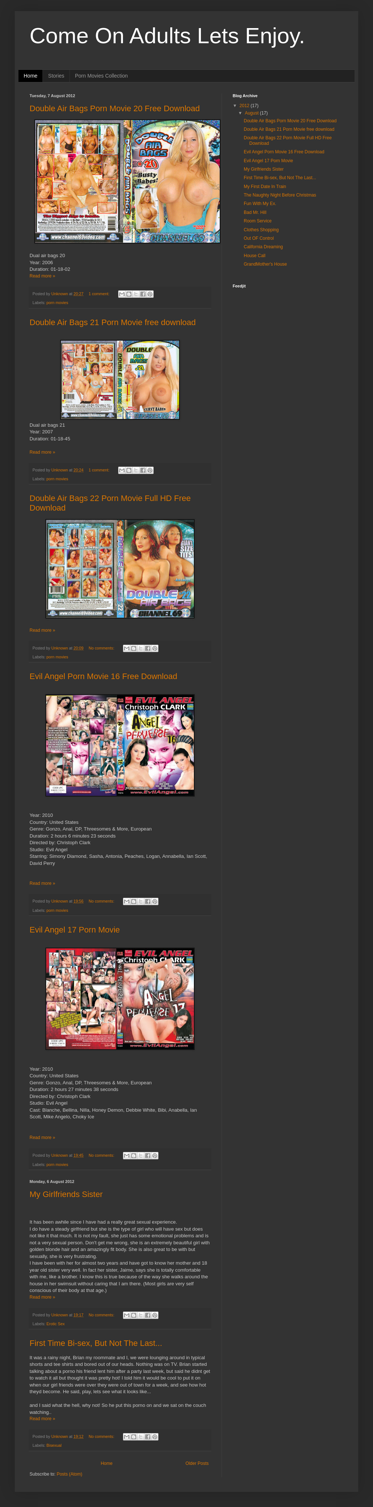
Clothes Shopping (261, 229)
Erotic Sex (56, 1324)
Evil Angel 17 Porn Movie (75, 929)
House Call (255, 255)
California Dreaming (263, 246)
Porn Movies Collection (101, 76)
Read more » (42, 276)
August (252, 113)
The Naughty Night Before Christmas (280, 195)
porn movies (57, 302)
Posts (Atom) (69, 1474)
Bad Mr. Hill (255, 212)
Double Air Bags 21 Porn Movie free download (113, 322)
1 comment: (99, 293)
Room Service (257, 221)
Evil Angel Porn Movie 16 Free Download (103, 676)
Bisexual (54, 1445)
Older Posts (197, 1463)
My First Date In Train (265, 186)
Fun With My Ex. (260, 203)
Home (30, 76)
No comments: (102, 648)
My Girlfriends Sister (66, 1194)
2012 (245, 105)
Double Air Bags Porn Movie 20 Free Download (115, 108)
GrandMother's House (265, 264)
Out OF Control (259, 238)
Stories (56, 76)
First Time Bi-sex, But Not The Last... (96, 1343)
